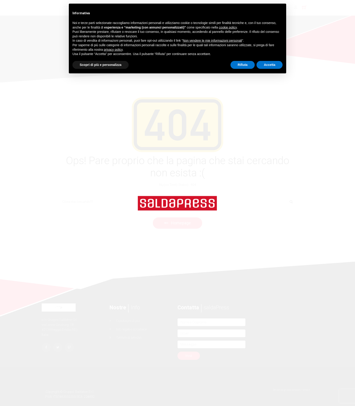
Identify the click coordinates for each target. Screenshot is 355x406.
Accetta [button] (269, 65)
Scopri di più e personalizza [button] (100, 65)
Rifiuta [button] (243, 65)
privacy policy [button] (113, 49)
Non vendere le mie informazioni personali (212, 40)
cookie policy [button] (228, 27)
